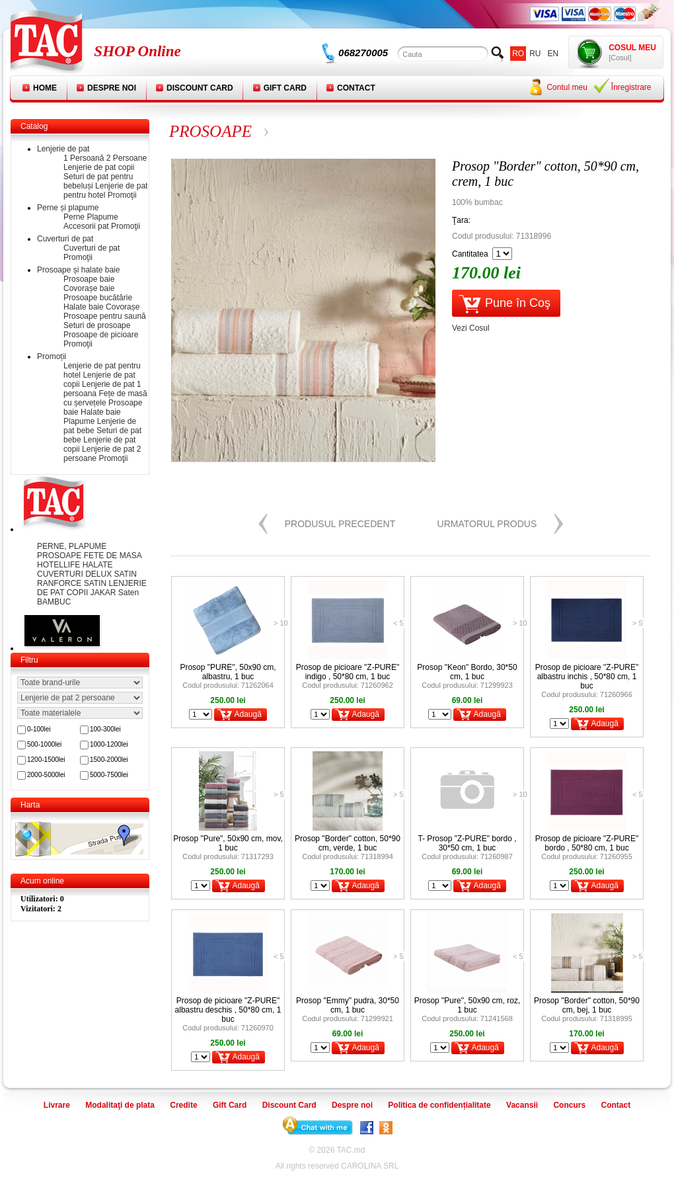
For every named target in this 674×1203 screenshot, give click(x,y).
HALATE (98, 564)
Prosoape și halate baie (78, 269)
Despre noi (111, 88)
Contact (356, 88)
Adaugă (247, 714)
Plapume (102, 217)
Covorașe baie (88, 288)
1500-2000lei (109, 759)
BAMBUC (54, 601)
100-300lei (105, 729)
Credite (183, 1105)
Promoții (51, 356)
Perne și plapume (67, 207)
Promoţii (122, 195)
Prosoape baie (88, 279)
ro (518, 53)
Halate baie (83, 306)
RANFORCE (60, 583)
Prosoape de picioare (100, 334)
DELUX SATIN (111, 574)
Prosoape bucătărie (97, 297)
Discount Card (200, 88)
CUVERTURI (61, 574)
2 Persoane (126, 158)
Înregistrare (631, 87)
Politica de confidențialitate (439, 1105)
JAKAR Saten (115, 592)
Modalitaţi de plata (120, 1105)
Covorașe (122, 306)
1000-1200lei (109, 744)
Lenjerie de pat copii (98, 167)
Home (45, 88)
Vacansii (522, 1105)
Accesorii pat (86, 226)
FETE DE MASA (112, 555)
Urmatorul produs (487, 524)
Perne (74, 217)
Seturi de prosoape (96, 325)
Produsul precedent (340, 524)
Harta (30, 804)
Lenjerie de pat (63, 148)
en (553, 53)
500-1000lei (44, 744)
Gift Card (285, 88)
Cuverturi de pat (65, 238)
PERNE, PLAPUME (71, 546)
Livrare (57, 1105)
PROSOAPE (60, 555)
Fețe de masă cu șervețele (105, 398)
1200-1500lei (46, 759)
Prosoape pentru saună (104, 316)
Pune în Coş (517, 303)
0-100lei (39, 729)
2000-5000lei (46, 774)
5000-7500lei (109, 774)
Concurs (569, 1105)
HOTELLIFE (60, 564)
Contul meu (566, 87)
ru (535, 53)
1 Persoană (83, 158)
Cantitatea (470, 254)
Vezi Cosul (471, 328)
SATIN (96, 583)
